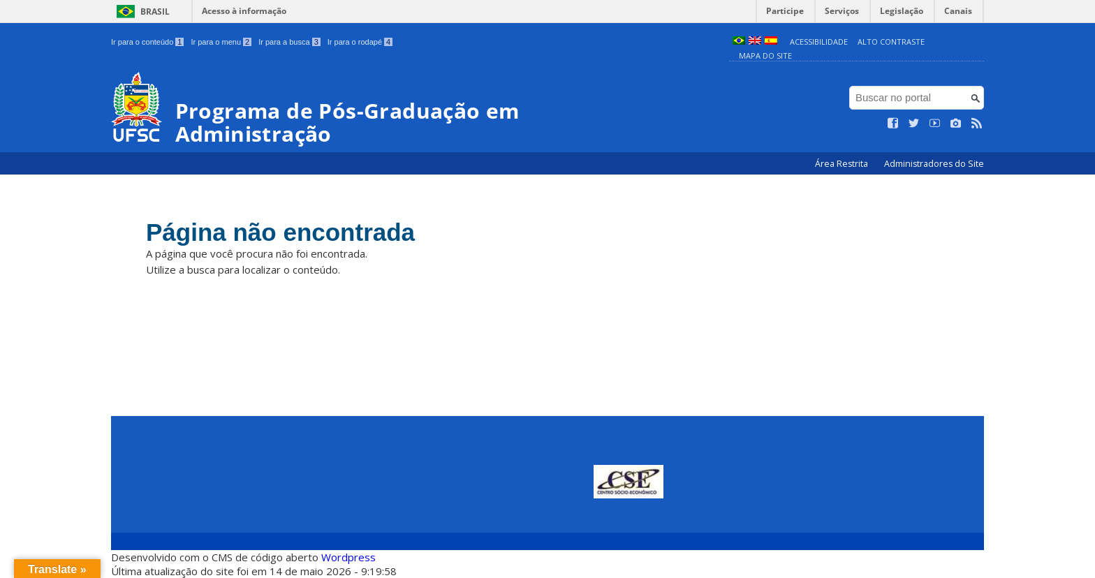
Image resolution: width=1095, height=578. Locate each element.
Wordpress (348, 557)
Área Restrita (842, 164)
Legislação (901, 11)
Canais (958, 11)
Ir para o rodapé (360, 42)
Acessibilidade (819, 41)
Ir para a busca (289, 42)
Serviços (842, 11)
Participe (785, 11)
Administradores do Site (934, 164)
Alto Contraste (891, 41)
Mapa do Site (765, 55)
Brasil (155, 11)
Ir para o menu (221, 42)
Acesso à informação (244, 11)
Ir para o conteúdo (147, 42)
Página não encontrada (280, 232)
